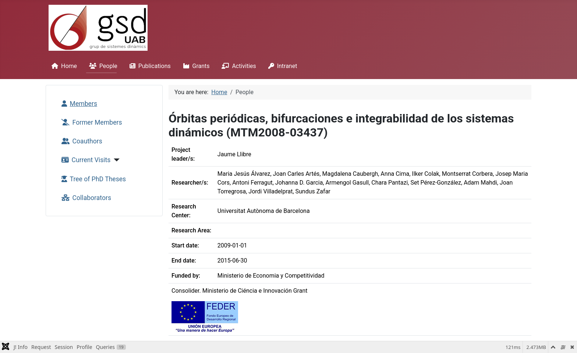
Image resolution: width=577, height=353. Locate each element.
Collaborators (85, 198)
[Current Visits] (115, 159)
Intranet (281, 66)
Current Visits (85, 160)
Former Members (90, 122)
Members (78, 103)
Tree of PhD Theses (92, 179)
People (101, 66)
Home (63, 66)
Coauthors (80, 141)
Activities (237, 66)
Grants (195, 66)
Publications (149, 66)
